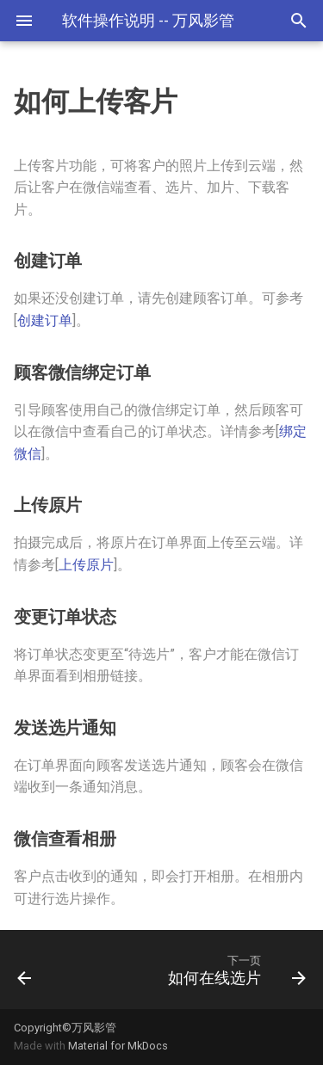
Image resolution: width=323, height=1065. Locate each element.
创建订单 (44, 320)
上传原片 (86, 565)
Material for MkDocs (118, 1045)
